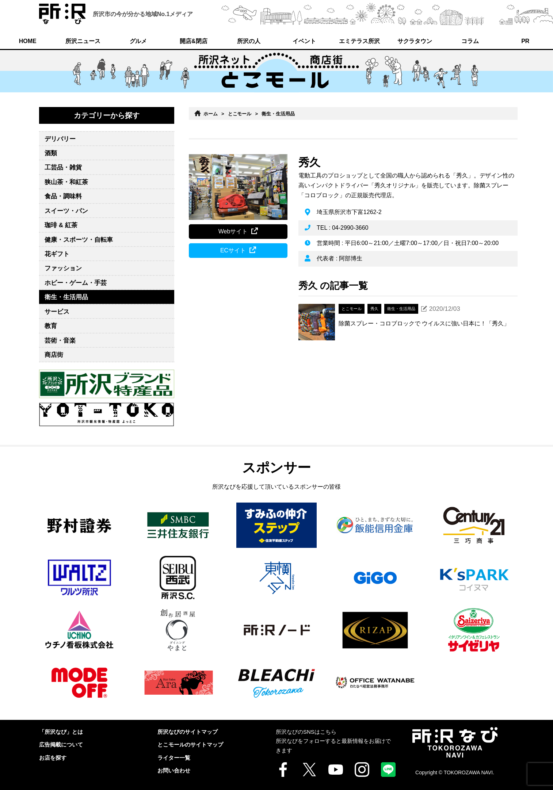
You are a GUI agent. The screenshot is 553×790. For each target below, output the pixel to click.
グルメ (138, 41)
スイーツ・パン (66, 210)
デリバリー (60, 139)
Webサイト (233, 231)
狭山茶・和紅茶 (66, 182)
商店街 (54, 354)
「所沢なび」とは (61, 732)
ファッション (63, 268)
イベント (304, 41)
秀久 (309, 162)
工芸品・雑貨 (63, 167)
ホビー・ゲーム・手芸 (76, 282)
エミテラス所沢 (359, 41)
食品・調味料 (63, 196)
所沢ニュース (82, 41)
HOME (28, 41)
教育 (51, 326)
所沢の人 (248, 41)
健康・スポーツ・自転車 (79, 239)
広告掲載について (61, 744)
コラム (470, 41)
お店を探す (52, 758)
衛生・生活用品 (66, 297)
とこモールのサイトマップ (190, 744)
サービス (57, 311)
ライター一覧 (173, 758)
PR (525, 41)
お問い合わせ (173, 770)
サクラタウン (414, 41)
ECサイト (233, 250)
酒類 (51, 153)
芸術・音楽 (60, 340)
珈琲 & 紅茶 (61, 225)
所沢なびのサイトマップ (187, 732)
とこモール (240, 114)
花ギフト (57, 254)
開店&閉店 (193, 41)
